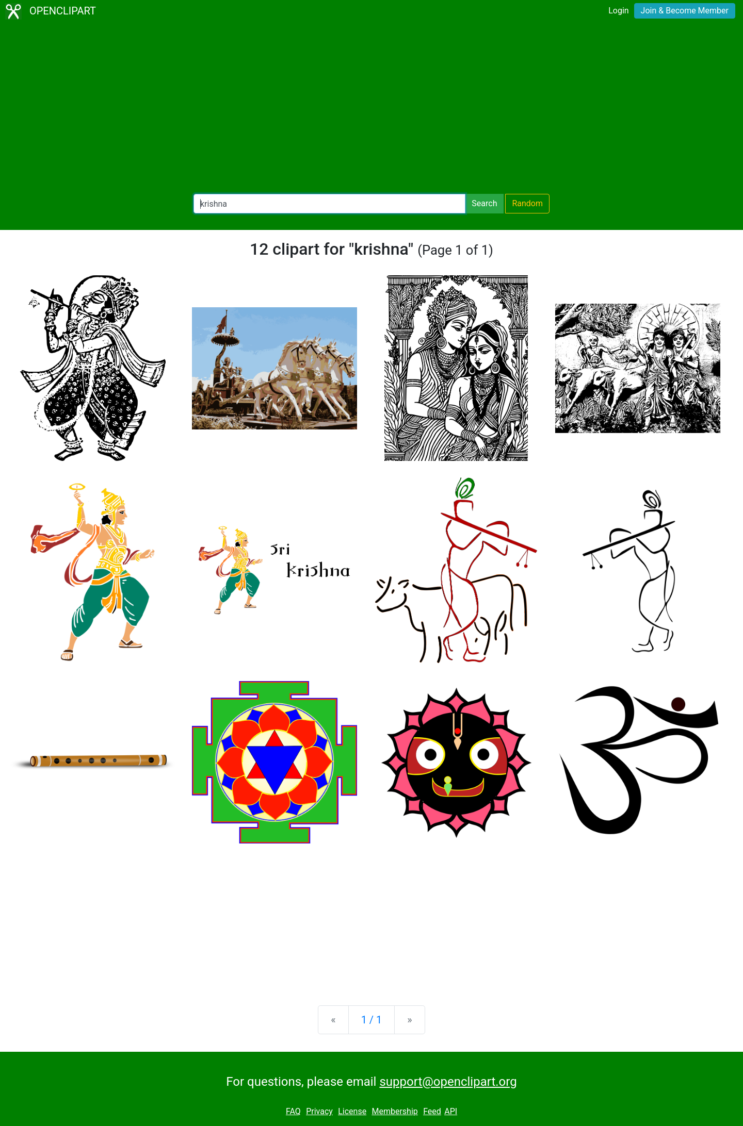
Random (527, 203)
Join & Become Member (685, 10)
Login (618, 10)
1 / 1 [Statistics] (371, 1020)
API (450, 1111)
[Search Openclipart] (329, 203)
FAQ (293, 1111)
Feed (432, 1111)
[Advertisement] (371, 108)
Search (484, 203)
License (352, 1111)
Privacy (319, 1111)
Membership (394, 1111)
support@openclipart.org (447, 1081)
